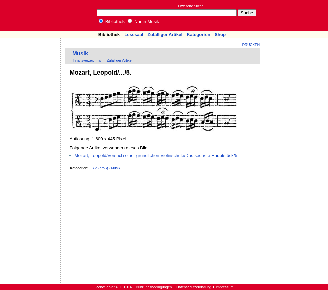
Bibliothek (112, 21)
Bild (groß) (99, 168)
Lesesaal (133, 34)
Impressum (224, 287)
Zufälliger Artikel (165, 34)
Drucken (251, 45)
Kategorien (198, 34)
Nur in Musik (143, 21)
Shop (220, 34)
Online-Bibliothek (32, 15)
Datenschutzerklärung (193, 287)
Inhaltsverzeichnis (87, 60)
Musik (80, 53)
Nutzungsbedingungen (154, 287)
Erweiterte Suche (190, 6)
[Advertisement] (297, 15)
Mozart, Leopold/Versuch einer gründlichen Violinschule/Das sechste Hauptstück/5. (156, 155)
